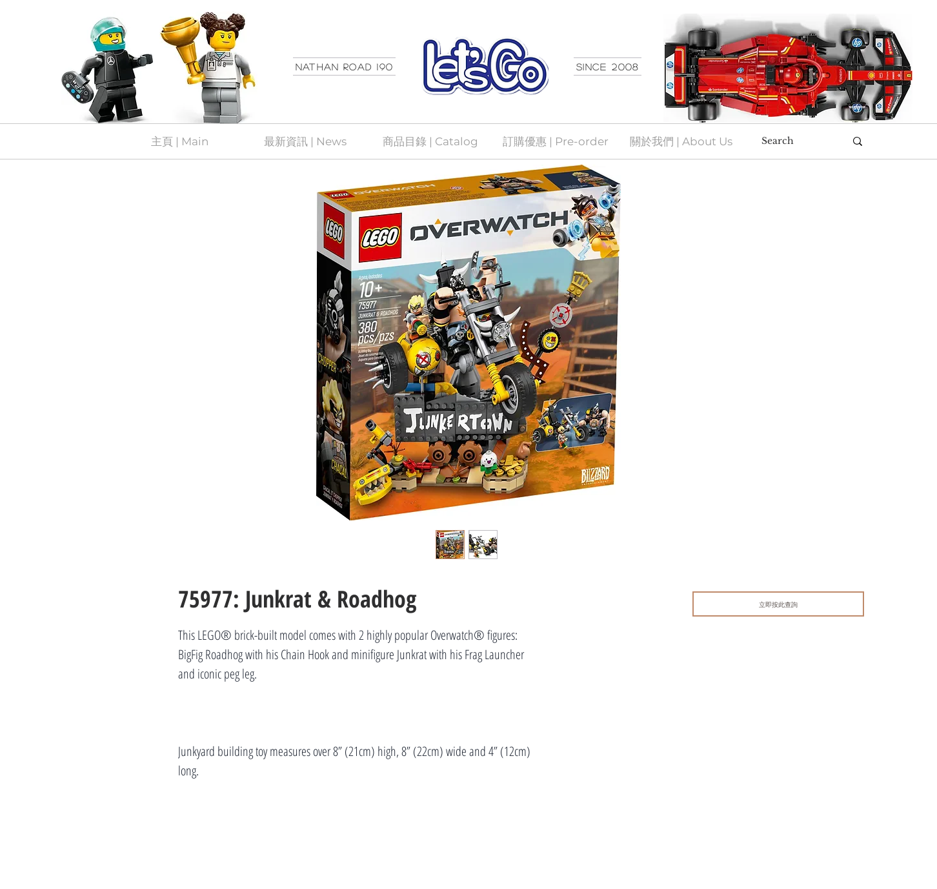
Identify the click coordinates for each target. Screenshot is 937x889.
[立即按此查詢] (778, 604)
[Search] (793, 141)
